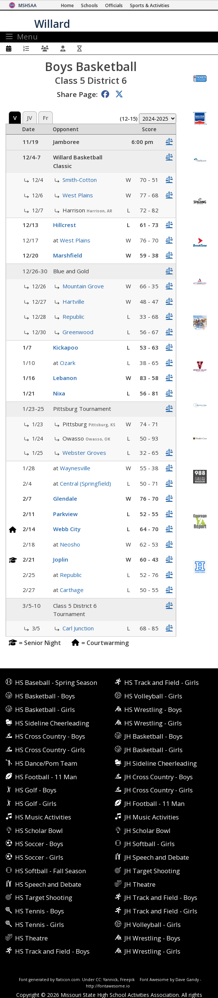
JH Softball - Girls (149, 843)
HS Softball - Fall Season (50, 870)
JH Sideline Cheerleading (160, 763)
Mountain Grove (83, 286)
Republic (73, 316)
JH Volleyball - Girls (152, 924)
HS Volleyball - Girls (153, 696)
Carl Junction (78, 628)
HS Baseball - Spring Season (56, 682)
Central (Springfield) (85, 483)
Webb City (67, 529)
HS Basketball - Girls (45, 709)
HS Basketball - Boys (45, 696)
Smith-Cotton (80, 179)
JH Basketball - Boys (153, 736)
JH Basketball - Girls (153, 749)
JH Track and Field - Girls (160, 911)
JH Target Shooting (152, 870)
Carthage (72, 590)
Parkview (65, 514)
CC (98, 979)
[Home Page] (67, 5)
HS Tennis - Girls (39, 924)
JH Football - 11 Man (154, 803)
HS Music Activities (43, 817)
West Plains (78, 195)
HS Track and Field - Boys (52, 951)
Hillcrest (64, 225)
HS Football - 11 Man (46, 776)
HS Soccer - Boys (39, 843)
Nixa (59, 393)
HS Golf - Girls (35, 803)
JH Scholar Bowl (147, 830)
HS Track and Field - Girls (161, 682)
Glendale (65, 498)
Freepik (127, 979)
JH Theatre (139, 884)
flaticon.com (68, 979)
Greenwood (78, 332)
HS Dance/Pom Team (46, 763)
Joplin (60, 559)
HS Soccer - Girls (39, 857)
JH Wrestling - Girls (152, 951)
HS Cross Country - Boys (50, 736)
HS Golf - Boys (35, 790)
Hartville (73, 301)
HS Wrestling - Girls (153, 723)
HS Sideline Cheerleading (52, 723)
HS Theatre (31, 938)
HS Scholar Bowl (39, 830)
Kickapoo (65, 347)
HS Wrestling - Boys (153, 709)
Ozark (67, 362)
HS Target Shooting (43, 897)
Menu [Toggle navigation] (22, 37)
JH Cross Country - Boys (158, 776)
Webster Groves (84, 452)
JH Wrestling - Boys (152, 938)
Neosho (70, 544)
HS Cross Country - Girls (50, 749)
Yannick (110, 979)
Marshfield (67, 255)
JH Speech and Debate (156, 857)
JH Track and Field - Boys (160, 897)
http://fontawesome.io (108, 986)
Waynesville (75, 468)
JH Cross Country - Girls (158, 790)
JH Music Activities (151, 817)
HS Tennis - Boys (39, 911)
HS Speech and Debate (48, 884)
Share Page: (77, 94)
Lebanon (65, 378)
